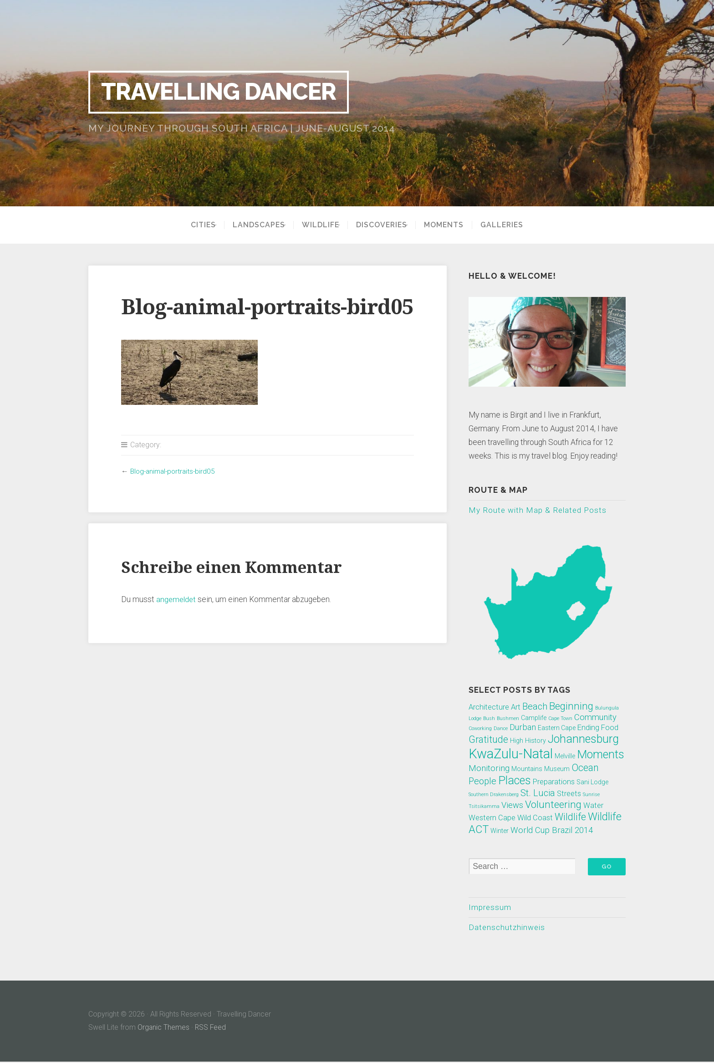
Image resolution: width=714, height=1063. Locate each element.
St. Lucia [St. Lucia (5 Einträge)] (537, 793)
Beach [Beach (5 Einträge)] (534, 706)
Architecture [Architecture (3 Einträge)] (489, 707)
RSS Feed (211, 1028)
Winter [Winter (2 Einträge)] (499, 831)
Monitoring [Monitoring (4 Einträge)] (489, 769)
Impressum (490, 907)
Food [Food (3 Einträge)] (609, 728)
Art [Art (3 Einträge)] (515, 707)
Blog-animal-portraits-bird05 (174, 471)
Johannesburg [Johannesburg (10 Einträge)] (583, 739)
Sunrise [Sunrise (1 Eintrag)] (591, 795)
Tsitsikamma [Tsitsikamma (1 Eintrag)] (484, 807)
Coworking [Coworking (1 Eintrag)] (480, 729)
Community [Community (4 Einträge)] (595, 718)
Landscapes (252, 225)
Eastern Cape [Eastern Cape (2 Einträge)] (557, 728)
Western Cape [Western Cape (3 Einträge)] (492, 818)
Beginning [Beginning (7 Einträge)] (571, 706)
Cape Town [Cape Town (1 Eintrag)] (560, 719)
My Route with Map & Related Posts (538, 510)
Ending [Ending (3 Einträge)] (588, 728)
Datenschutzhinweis (508, 928)
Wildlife (320, 225)
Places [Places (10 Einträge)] (514, 780)
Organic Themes (164, 1028)
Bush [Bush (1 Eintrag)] (489, 719)
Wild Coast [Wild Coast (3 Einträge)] (535, 818)
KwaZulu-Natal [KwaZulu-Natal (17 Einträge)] (511, 754)
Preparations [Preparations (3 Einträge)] (554, 782)
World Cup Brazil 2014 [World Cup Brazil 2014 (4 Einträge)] (551, 831)
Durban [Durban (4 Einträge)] (523, 728)
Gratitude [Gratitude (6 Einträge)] (488, 740)
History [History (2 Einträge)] (535, 741)
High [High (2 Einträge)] (516, 741)
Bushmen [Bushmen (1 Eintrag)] (508, 719)
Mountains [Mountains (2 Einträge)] (526, 769)
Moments (456, 225)
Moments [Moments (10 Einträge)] (600, 754)
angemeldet (177, 599)
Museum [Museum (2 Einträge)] (557, 769)
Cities (191, 225)
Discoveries (387, 225)
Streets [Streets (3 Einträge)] (569, 794)
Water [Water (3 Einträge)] (593, 806)
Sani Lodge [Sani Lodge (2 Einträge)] (592, 782)
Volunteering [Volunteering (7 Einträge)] (553, 805)
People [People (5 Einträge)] (482, 781)
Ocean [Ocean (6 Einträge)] (585, 768)
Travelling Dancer (224, 92)
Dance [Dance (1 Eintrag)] (501, 729)
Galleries (514, 225)
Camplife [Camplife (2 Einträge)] (533, 718)
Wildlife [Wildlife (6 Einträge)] (570, 817)
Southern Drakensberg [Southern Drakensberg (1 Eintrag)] (494, 795)
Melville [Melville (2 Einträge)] (565, 756)
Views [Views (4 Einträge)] (512, 806)
